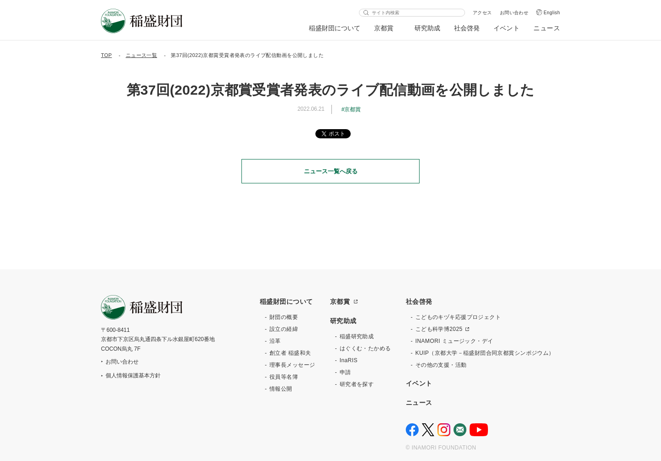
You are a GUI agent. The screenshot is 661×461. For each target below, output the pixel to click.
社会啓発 (467, 28)
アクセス (482, 12)
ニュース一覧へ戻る (331, 171)
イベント (506, 28)
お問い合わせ (514, 12)
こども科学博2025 (439, 329)
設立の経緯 (283, 329)
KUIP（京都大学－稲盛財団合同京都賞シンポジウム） (485, 353)
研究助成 (427, 28)
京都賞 (384, 28)
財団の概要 (283, 317)
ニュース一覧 (141, 55)
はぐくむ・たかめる (365, 348)
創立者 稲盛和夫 (290, 353)
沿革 (275, 341)
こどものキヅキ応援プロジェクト (458, 317)
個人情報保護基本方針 (133, 375)
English (551, 12)
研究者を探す (357, 384)
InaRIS (349, 360)
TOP (106, 55)
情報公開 (280, 389)
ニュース (546, 28)
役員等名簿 (283, 377)
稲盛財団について (334, 28)
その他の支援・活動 (441, 365)
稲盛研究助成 (357, 336)
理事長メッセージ (292, 365)
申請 (345, 372)
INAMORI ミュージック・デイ (454, 341)
